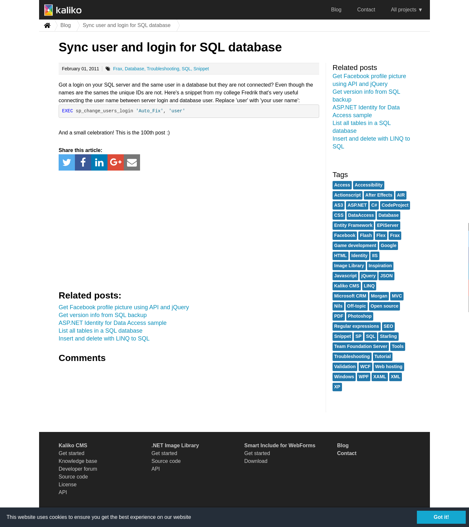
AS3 (338, 205)
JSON (386, 275)
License (68, 484)
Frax (117, 68)
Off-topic (356, 306)
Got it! (441, 517)
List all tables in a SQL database (101, 330)
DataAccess (361, 215)
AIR (401, 195)
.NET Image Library (175, 445)
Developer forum (78, 469)
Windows (344, 376)
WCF (365, 366)
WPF (364, 376)
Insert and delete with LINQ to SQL (104, 338)
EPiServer (387, 225)
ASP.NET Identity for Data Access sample (113, 323)
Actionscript (347, 195)
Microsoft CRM (350, 295)
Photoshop (360, 316)
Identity (359, 255)
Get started (71, 453)
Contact (366, 9)
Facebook (344, 235)
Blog (336, 9)
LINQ (369, 285)
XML (396, 376)
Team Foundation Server (360, 346)
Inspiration (380, 265)
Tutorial (383, 356)
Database (134, 68)
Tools (398, 346)
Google (388, 245)
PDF (338, 316)
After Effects (378, 195)
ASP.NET (357, 205)
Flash (366, 235)
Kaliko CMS (346, 285)
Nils (338, 306)
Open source (385, 306)
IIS (374, 255)
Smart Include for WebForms (279, 445)
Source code (73, 476)
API (63, 492)
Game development (355, 245)
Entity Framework (353, 225)
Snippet (201, 68)
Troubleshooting (163, 68)
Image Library (349, 265)
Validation (345, 366)
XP (337, 386)
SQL (186, 68)
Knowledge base (78, 461)
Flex (381, 235)
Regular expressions (356, 326)
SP (358, 336)
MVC (397, 295)
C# (374, 205)
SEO (388, 326)
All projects (403, 9)
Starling (388, 336)
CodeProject (395, 205)
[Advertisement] (189, 229)
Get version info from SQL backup (103, 315)
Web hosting (389, 366)
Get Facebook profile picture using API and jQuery (124, 307)
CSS (339, 215)
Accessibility (369, 184)
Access (342, 184)
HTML (340, 255)
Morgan (379, 295)
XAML (379, 376)
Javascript (345, 275)
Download (255, 461)
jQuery (368, 275)
